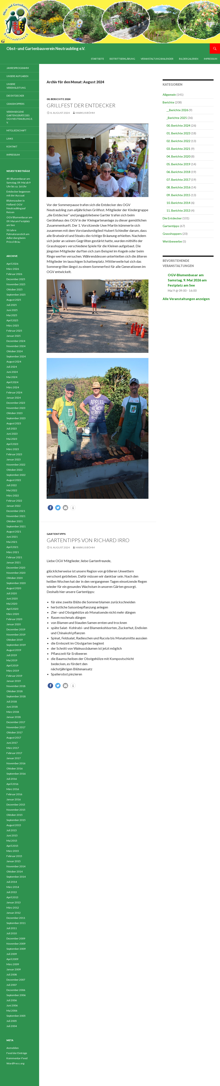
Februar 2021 (14, 557)
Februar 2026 (14, 274)
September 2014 (16, 876)
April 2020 (12, 608)
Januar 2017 (13, 758)
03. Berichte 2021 (178, 148)
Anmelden (12, 1048)
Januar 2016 (13, 799)
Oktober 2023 (14, 413)
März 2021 (12, 552)
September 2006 (16, 995)
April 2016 (12, 784)
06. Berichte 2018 (178, 172)
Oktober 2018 (14, 691)
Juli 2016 (11, 778)
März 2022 (12, 495)
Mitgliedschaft (16, 130)
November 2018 (15, 686)
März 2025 (12, 325)
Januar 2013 (13, 902)
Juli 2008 (11, 974)
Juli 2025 (11, 304)
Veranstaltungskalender (157, 58)
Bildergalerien (188, 58)
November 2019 (15, 634)
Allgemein (169, 94)
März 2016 (12, 789)
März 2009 (12, 964)
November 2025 (15, 284)
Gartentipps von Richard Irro (88, 540)
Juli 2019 (11, 655)
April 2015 (12, 845)
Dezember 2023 (15, 402)
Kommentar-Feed (17, 1058)
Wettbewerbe (172, 241)
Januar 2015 (13, 861)
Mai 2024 (11, 377)
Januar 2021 (13, 562)
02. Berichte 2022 (178, 141)
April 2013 (12, 897)
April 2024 (12, 382)
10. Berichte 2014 (178, 203)
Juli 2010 (11, 933)
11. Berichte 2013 (178, 210)
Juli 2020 (11, 593)
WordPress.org (15, 1063)
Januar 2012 (13, 912)
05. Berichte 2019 (178, 164)
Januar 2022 (13, 505)
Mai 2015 (11, 840)
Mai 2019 (11, 660)
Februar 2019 (14, 675)
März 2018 (12, 711)
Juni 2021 (12, 536)
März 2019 (12, 670)
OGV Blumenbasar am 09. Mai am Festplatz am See (19, 221)
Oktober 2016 (14, 768)
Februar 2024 (14, 392)
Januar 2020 (13, 624)
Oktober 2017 (14, 732)
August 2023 (13, 423)
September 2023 (16, 418)
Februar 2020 (14, 619)
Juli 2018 (11, 701)
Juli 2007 (11, 984)
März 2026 (12, 268)
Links (9, 138)
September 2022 (16, 474)
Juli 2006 (11, 1000)
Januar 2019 (13, 681)
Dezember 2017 (15, 722)
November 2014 (15, 866)
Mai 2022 (11, 490)
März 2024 (12, 387)
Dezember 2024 (15, 341)
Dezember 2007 (15, 979)
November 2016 (15, 763)
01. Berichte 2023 (178, 133)
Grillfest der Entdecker (81, 105)
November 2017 (15, 727)
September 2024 (16, 356)
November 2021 (15, 516)
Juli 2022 (11, 485)
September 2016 (16, 773)
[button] (50, 507)
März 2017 (12, 747)
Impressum (210, 58)
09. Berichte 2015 (178, 195)
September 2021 (16, 526)
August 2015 (13, 825)
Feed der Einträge (16, 1053)
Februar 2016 (14, 794)
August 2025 (13, 299)
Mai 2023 (11, 438)
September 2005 (16, 1015)
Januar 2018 (13, 717)
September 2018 (16, 696)
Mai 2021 (11, 541)
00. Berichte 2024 (58, 99)
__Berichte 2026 (177, 110)
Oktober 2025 (14, 289)
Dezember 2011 (15, 917)
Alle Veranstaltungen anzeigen (186, 299)
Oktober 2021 (14, 521)
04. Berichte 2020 (178, 156)
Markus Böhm (85, 112)
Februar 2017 (14, 753)
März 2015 (12, 850)
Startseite (97, 58)
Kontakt (11, 146)
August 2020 (13, 588)
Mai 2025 (11, 315)
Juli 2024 (11, 366)
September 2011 (16, 923)
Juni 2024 (12, 371)
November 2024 (15, 346)
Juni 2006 (12, 1005)
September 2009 (16, 948)
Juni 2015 (12, 835)
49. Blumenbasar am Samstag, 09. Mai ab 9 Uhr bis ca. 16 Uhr (18, 182)
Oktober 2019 (14, 639)
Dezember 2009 (15, 938)
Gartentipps (56, 533)
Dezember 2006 (15, 990)
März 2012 (12, 907)
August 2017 (13, 737)
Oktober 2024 (14, 351)
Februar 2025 (14, 330)
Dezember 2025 (15, 279)
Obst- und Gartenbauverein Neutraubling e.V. (45, 48)
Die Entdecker (172, 218)
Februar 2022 (14, 500)
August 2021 (13, 531)
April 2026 (12, 263)
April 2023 (12, 444)
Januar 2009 (13, 969)
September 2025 (16, 294)
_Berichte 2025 (177, 118)
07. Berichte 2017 (178, 179)
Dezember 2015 (15, 804)
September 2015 (16, 820)
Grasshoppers (172, 233)
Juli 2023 (11, 428)
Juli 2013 (11, 892)
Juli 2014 (11, 881)
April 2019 (12, 665)
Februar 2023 (14, 454)
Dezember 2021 (15, 511)
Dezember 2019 (15, 629)
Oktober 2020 (14, 577)
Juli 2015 (11, 830)
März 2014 (12, 887)
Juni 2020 (12, 598)
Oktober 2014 (14, 871)
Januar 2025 (13, 335)
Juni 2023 (12, 433)
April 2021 (12, 547)
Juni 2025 (12, 310)
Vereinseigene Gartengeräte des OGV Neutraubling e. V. (19, 117)
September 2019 (16, 644)
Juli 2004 (11, 1026)
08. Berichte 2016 (178, 187)
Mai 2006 (11, 1010)
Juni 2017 (12, 742)
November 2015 (15, 809)
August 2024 (13, 361)
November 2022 (15, 464)
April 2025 (12, 320)
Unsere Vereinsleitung (16, 86)
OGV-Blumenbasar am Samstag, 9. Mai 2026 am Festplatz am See (187, 280)
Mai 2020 (11, 603)
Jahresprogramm (17, 68)
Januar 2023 (13, 459)
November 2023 (15, 408)
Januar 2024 (13, 397)
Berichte (168, 102)
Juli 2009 (11, 954)
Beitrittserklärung (122, 58)
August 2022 (13, 480)
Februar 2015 (14, 856)
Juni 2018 (12, 706)
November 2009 (15, 943)
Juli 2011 (11, 928)
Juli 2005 (11, 1020)
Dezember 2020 (15, 567)
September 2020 (16, 583)
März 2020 (12, 614)
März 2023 (12, 449)
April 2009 (12, 959)
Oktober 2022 (14, 469)
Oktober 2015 (14, 814)
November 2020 (15, 572)
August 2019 (13, 650)
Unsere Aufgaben (17, 76)
